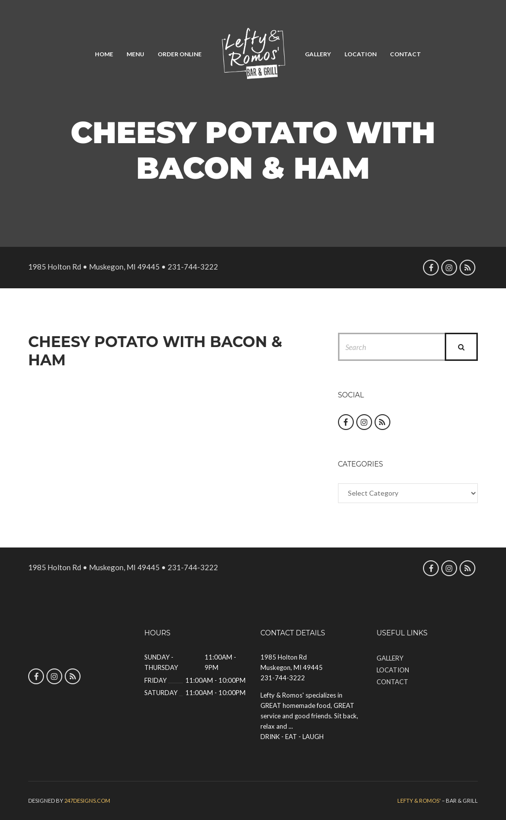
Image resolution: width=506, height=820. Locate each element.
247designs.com (87, 800)
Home (104, 54)
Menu (135, 54)
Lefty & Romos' (419, 800)
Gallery (318, 54)
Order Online (180, 54)
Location (360, 54)
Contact (405, 54)
